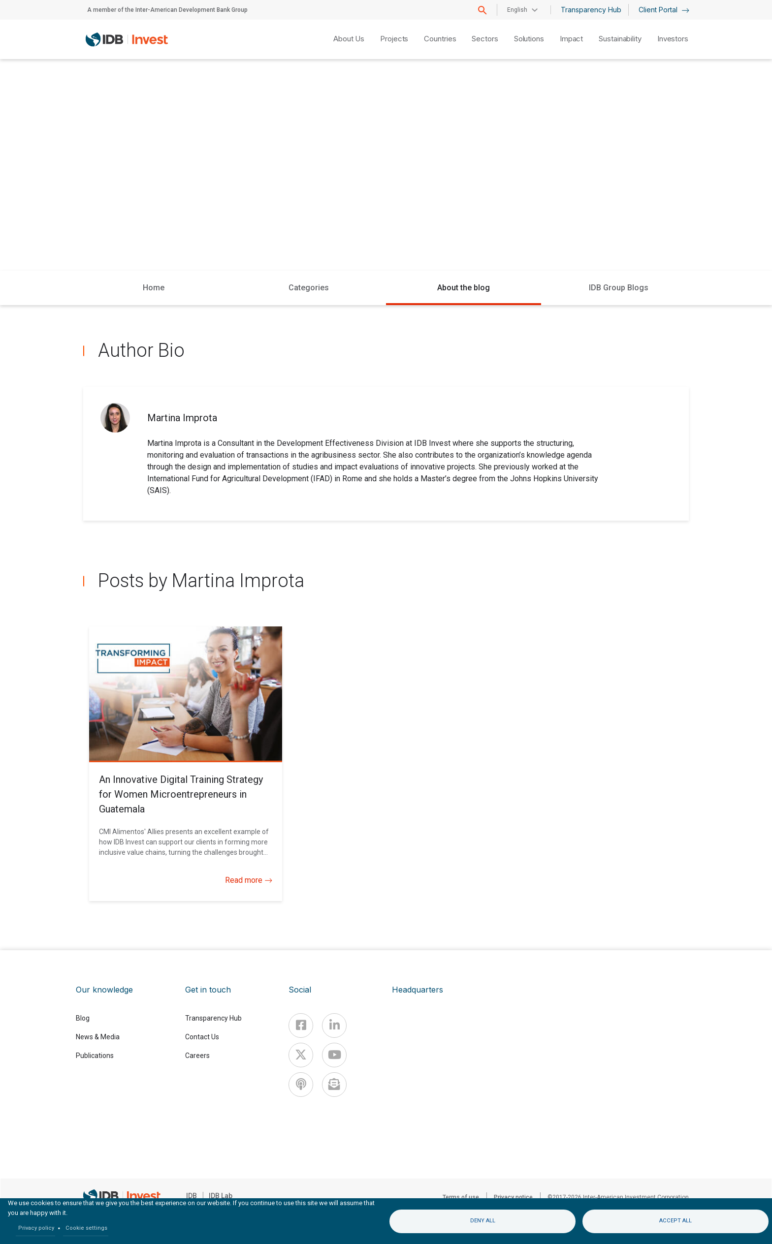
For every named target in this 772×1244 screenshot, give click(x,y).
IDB (191, 1196)
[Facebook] (301, 1025)
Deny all (482, 1220)
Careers (197, 1055)
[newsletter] (334, 1084)
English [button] (517, 9)
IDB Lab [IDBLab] (220, 1196)
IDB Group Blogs (618, 287)
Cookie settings (86, 1228)
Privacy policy (36, 1228)
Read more (248, 880)
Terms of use (461, 1197)
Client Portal (664, 9)
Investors (672, 38)
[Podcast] (301, 1084)
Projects (394, 38)
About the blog (463, 287)
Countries (440, 38)
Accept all (675, 1220)
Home (153, 287)
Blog (83, 1018)
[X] (301, 1055)
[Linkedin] (334, 1025)
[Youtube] (334, 1055)
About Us (348, 38)
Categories (309, 287)
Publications (95, 1055)
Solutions (529, 38)
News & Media (98, 1037)
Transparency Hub (591, 9)
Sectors (485, 38)
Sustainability (620, 38)
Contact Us (202, 1037)
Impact (571, 38)
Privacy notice (513, 1197)
